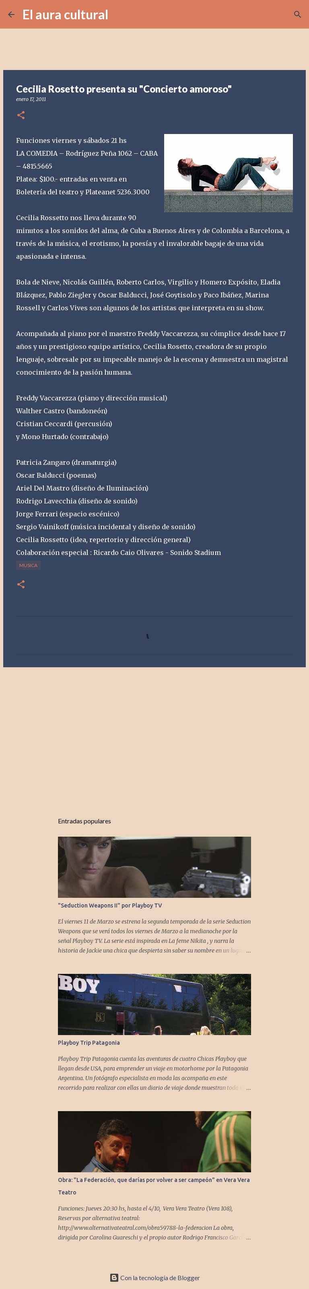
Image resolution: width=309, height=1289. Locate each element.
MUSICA (28, 565)
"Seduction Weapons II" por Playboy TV (110, 905)
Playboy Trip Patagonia (89, 1042)
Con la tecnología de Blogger (154, 1277)
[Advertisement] (154, 735)
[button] (21, 115)
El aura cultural (65, 14)
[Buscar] (119, 14)
